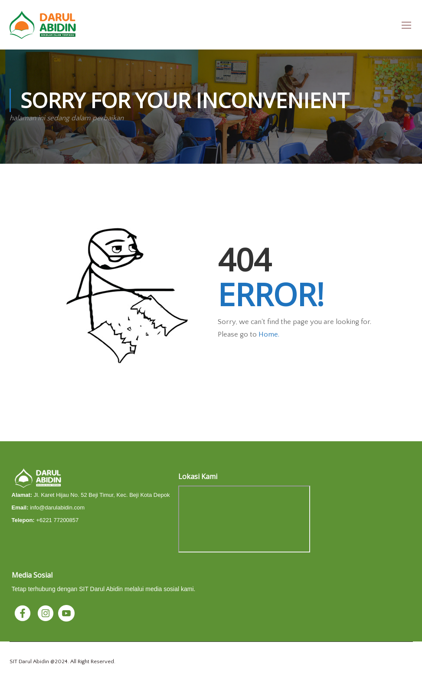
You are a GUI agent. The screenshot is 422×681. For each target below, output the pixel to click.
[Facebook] (23, 612)
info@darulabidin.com (57, 507)
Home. (268, 334)
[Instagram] (46, 612)
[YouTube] (66, 612)
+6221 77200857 (57, 520)
